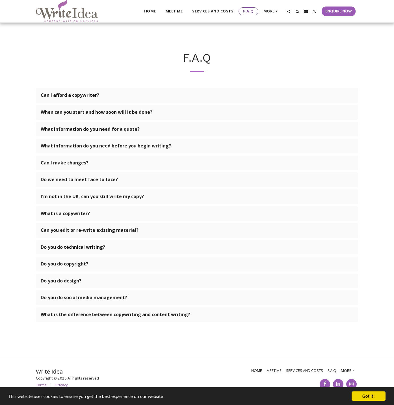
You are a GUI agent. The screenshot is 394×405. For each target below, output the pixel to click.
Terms (41, 384)
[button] (288, 11)
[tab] (197, 95)
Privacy (61, 384)
